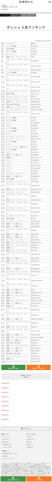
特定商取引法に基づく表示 (10, 453)
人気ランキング (15, 15)
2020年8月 (5, 392)
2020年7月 (5, 397)
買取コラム (30, 444)
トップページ (5, 15)
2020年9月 (5, 388)
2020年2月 (5, 419)
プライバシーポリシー (9, 458)
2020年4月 (5, 410)
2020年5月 (5, 406)
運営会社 (29, 442)
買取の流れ (6, 442)
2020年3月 (5, 415)
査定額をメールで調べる (38, 368)
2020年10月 (5, 383)
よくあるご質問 (7, 447)
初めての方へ (6, 439)
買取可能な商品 (7, 444)
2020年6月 (5, 401)
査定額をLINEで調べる (13, 368)
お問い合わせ (27, 428)
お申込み (29, 436)
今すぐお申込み (39, 480)
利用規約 (5, 456)
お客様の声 (30, 447)
